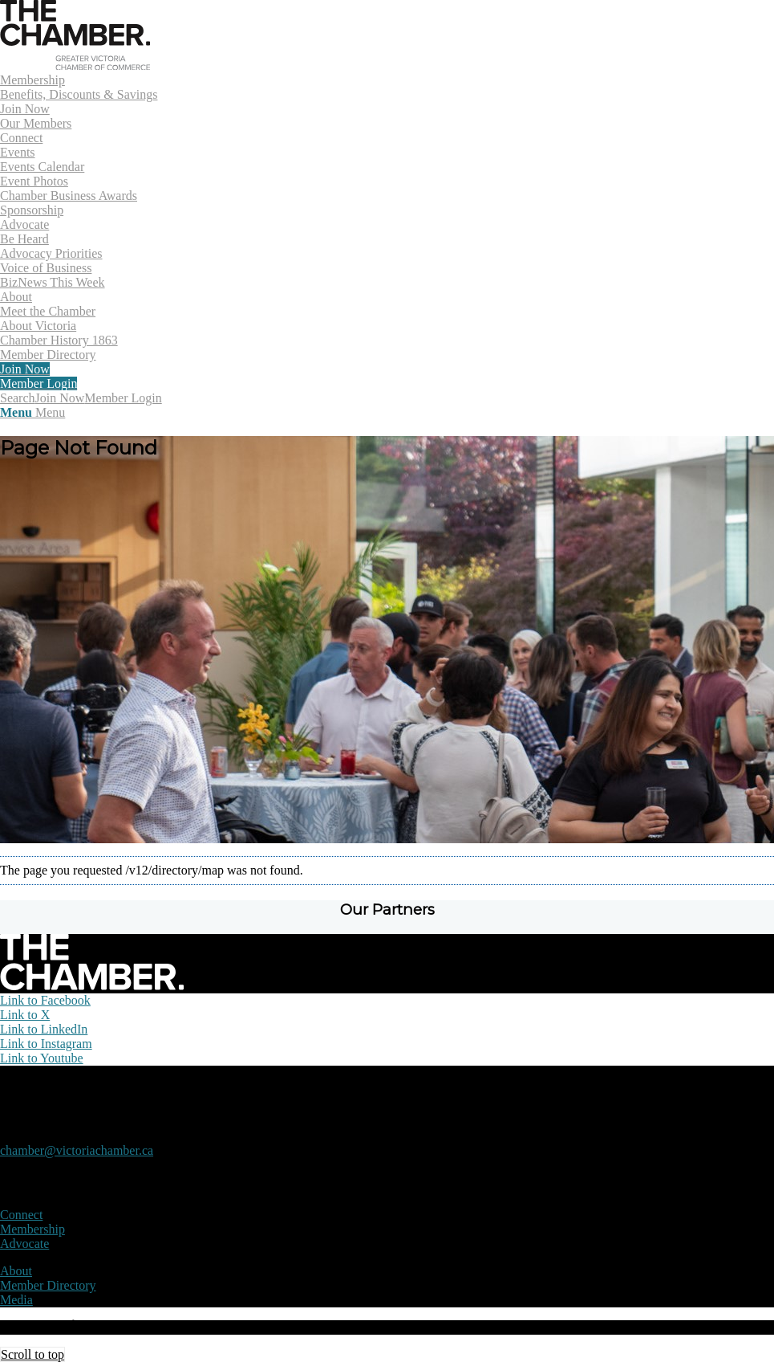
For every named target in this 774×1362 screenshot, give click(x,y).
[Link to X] (25, 1015)
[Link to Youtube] (41, 1058)
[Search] (17, 398)
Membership (32, 1229)
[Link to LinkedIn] (43, 1029)
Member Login (122, 398)
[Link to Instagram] (46, 1043)
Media (16, 1300)
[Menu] (32, 412)
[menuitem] (387, 102)
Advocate (24, 1243)
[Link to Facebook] (45, 1000)
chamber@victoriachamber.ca (76, 1150)
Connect (21, 1214)
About (16, 1271)
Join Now (60, 398)
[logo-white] (92, 986)
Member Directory (48, 1285)
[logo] (75, 65)
